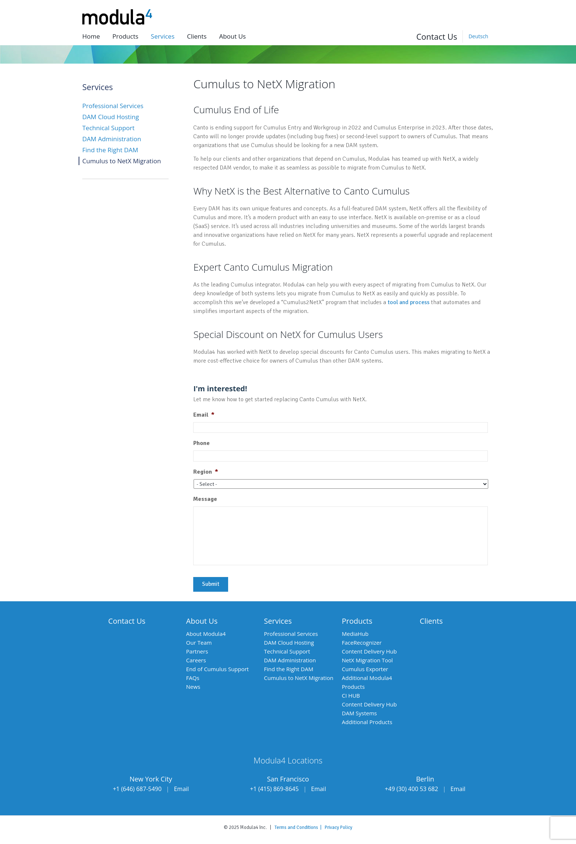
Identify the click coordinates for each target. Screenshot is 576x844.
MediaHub (355, 633)
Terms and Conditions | (299, 827)
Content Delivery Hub (369, 651)
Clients (196, 36)
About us (232, 36)
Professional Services (112, 106)
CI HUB (351, 695)
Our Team (199, 642)
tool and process (408, 302)
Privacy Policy (338, 827)
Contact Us (436, 36)
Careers (196, 660)
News (193, 686)
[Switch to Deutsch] (478, 36)
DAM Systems (359, 713)
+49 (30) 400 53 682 (411, 789)
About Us (202, 621)
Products (125, 36)
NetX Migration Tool (367, 660)
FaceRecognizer (362, 642)
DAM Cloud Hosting (110, 117)
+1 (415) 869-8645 (274, 789)
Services (162, 36)
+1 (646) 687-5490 (137, 789)
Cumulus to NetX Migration (121, 161)
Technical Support (108, 128)
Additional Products (367, 722)
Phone (201, 443)
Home (91, 36)
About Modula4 (206, 633)
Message (205, 499)
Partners (197, 651)
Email (204, 415)
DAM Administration (111, 139)
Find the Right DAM (110, 150)
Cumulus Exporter (365, 669)
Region (205, 472)
